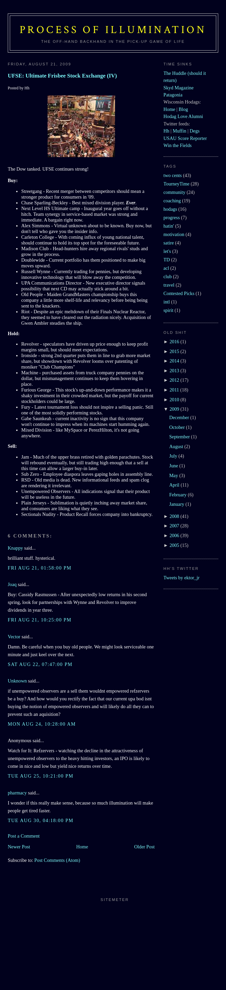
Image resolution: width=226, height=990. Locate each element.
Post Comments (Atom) (57, 860)
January (176, 504)
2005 (174, 545)
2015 (174, 351)
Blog (183, 109)
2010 (174, 399)
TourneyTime (177, 183)
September (179, 436)
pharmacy (17, 792)
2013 (174, 370)
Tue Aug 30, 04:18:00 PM (41, 820)
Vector (14, 636)
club (168, 276)
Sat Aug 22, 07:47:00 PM (40, 664)
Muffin (179, 131)
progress (172, 217)
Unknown (17, 680)
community (175, 192)
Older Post (144, 846)
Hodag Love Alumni (183, 116)
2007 (174, 525)
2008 (174, 516)
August (176, 446)
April (174, 485)
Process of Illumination (113, 30)
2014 (174, 360)
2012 (174, 380)
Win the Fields (178, 145)
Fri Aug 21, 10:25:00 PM (40, 619)
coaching (172, 200)
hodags (170, 209)
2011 (174, 389)
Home (82, 846)
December (179, 417)
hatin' (169, 226)
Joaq (12, 584)
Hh (166, 131)
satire (169, 242)
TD (167, 259)
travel (169, 285)
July (173, 456)
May (173, 475)
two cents (173, 175)
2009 (174, 409)
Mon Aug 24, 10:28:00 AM (42, 724)
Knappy (15, 548)
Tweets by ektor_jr (182, 577)
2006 (174, 535)
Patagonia (173, 94)
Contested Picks (179, 293)
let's (167, 251)
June (173, 465)
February (178, 494)
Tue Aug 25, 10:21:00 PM (41, 776)
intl (167, 301)
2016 (174, 341)
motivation (174, 234)
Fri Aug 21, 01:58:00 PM (40, 568)
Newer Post (19, 846)
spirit (168, 310)
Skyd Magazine (179, 87)
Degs (194, 131)
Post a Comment (24, 836)
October (177, 427)
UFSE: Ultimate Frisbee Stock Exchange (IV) (62, 75)
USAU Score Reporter (185, 138)
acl (166, 268)
